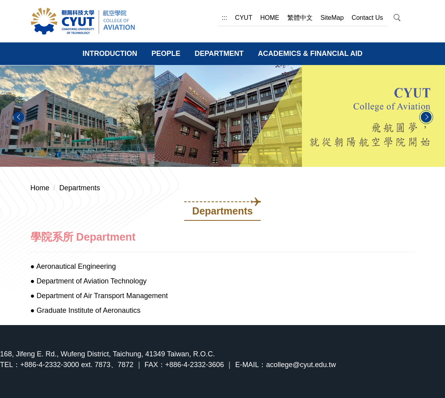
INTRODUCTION (109, 53)
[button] (396, 18)
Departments (79, 188)
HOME (269, 17)
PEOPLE (165, 53)
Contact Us (367, 17)
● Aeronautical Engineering (73, 266)
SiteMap (332, 17)
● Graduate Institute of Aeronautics (86, 310)
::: (224, 17)
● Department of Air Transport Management (99, 296)
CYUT (243, 17)
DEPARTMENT (219, 53)
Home (40, 188)
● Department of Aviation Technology (89, 281)
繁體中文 (300, 17)
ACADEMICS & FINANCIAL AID (310, 53)
